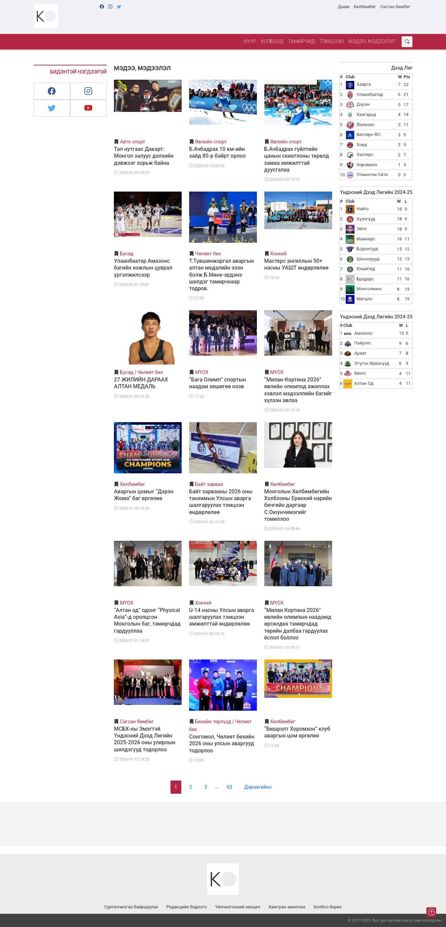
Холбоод (272, 41)
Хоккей (278, 254)
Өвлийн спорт (211, 142)
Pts (407, 76)
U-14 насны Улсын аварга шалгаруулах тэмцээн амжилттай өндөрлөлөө (221, 617)
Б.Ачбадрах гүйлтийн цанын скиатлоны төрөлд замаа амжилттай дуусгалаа (296, 159)
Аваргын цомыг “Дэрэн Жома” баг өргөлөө (143, 494)
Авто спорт (132, 142)
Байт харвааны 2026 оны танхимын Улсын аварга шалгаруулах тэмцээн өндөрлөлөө (220, 501)
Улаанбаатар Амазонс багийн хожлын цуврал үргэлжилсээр (143, 268)
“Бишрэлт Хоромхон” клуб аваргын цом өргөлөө (297, 732)
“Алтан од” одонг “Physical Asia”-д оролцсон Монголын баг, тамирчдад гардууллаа (147, 620)
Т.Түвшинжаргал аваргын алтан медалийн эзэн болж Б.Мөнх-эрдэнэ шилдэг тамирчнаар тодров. (221, 275)
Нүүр (249, 41)
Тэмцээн (332, 41)
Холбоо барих (327, 906)
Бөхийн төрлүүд (213, 722)
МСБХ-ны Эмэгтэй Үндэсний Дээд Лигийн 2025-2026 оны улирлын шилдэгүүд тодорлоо (144, 739)
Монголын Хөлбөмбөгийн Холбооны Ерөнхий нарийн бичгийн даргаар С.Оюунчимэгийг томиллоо (298, 505)
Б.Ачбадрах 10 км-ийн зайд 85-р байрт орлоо (217, 152)
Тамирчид (301, 41)
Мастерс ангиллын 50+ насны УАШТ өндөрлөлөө (296, 264)
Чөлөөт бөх (208, 254)
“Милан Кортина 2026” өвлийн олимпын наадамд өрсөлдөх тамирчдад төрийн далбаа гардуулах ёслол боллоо (297, 624)
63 (229, 787)
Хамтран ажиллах (286, 906)
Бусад (127, 254)
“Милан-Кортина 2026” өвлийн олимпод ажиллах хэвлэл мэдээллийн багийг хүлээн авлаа (298, 389)
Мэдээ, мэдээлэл (371, 41)
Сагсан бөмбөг (395, 6)
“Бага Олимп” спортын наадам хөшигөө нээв (217, 383)
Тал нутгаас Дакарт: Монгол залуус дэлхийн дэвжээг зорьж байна (144, 156)
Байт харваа (209, 484)
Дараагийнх (257, 787)
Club (350, 76)
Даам (343, 6)
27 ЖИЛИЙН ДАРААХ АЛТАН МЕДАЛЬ (141, 383)
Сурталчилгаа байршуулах (131, 906)
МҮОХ (202, 372)
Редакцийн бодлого (186, 906)
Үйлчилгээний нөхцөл (237, 906)
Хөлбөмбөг (364, 6)
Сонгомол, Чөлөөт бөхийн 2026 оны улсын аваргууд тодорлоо (222, 743)
